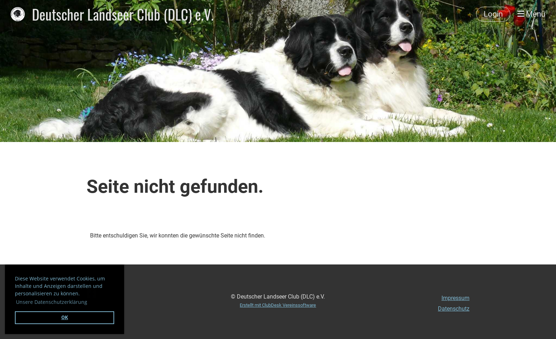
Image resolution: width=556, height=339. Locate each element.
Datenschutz (453, 308)
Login (493, 14)
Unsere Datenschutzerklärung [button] (51, 302)
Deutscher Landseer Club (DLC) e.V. (123, 14)
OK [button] (64, 318)
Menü (531, 14)
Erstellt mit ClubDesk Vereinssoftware (278, 305)
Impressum (455, 298)
